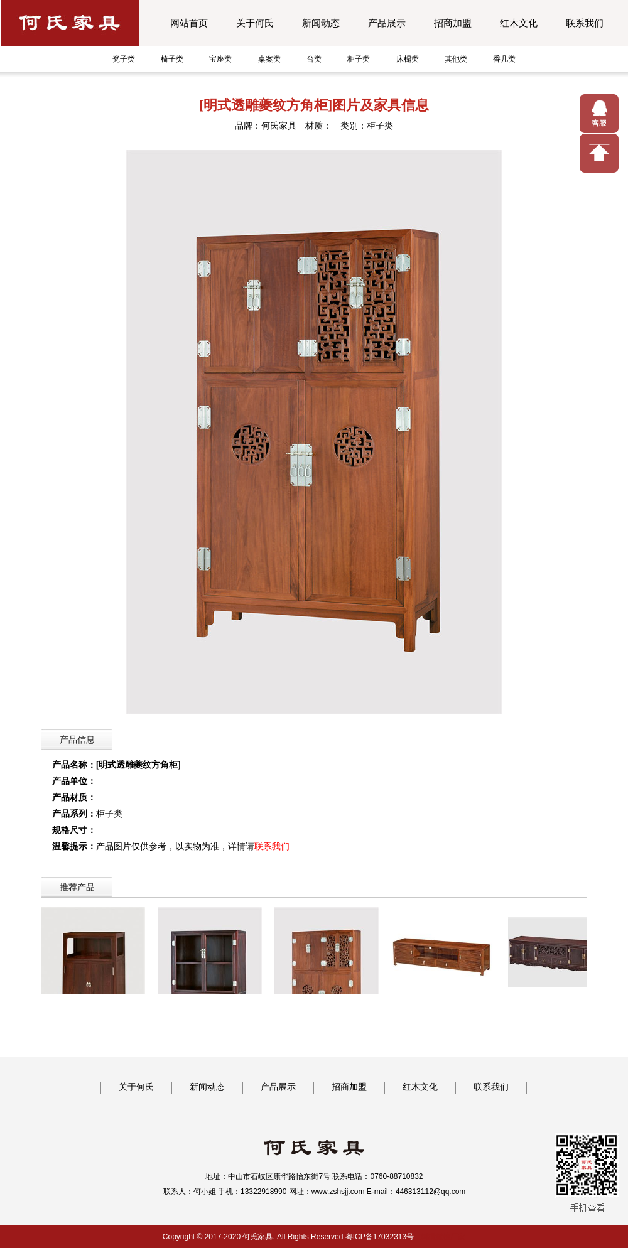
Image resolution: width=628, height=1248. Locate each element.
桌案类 (269, 59)
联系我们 (585, 23)
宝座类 (220, 59)
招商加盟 (453, 23)
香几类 (504, 59)
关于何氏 (255, 23)
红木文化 (519, 23)
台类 (314, 59)
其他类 (456, 59)
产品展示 (387, 23)
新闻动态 (321, 23)
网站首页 (189, 23)
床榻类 (407, 59)
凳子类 (123, 59)
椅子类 (172, 59)
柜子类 (358, 59)
